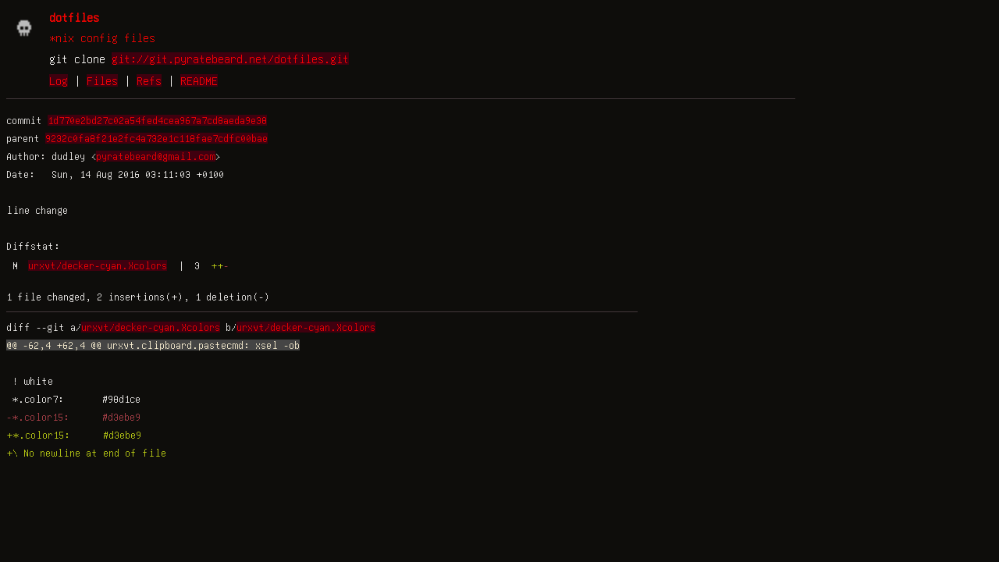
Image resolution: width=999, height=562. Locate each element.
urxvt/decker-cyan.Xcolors (97, 265)
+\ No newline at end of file (86, 452)
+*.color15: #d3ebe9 (73, 434)
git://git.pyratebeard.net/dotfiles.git (230, 58)
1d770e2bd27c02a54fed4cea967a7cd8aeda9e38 (157, 120)
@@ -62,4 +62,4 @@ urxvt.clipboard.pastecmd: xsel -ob (153, 345)
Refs (149, 80)
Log (58, 80)
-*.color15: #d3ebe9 (73, 416)
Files (102, 80)
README (199, 80)
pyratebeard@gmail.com (155, 156)
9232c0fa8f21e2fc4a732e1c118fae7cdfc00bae (156, 138)
